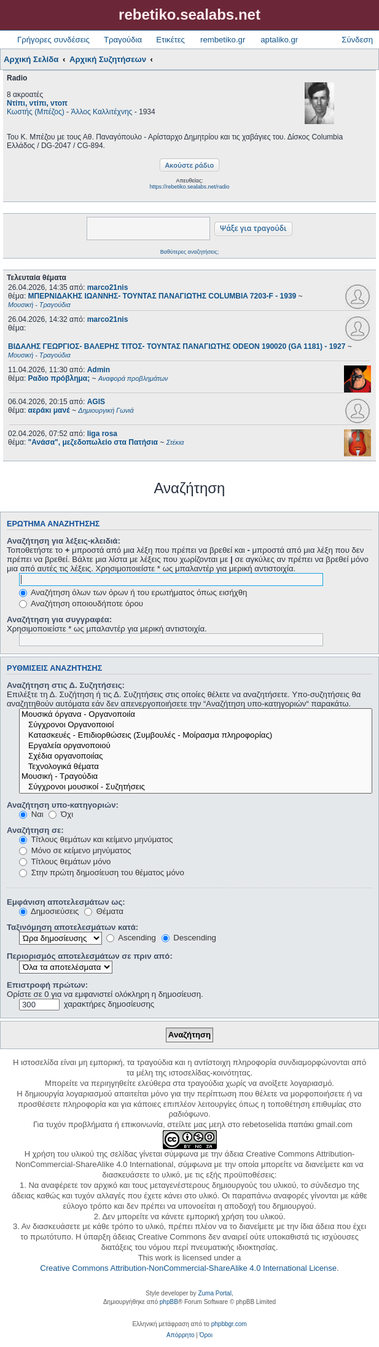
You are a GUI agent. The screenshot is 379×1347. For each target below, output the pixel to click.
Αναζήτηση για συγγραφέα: (59, 619)
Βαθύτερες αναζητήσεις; (189, 252)
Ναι (31, 814)
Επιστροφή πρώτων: (47, 985)
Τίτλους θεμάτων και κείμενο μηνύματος (96, 839)
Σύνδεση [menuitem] (357, 39)
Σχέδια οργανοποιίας (195, 756)
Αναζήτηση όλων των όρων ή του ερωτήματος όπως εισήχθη (133, 592)
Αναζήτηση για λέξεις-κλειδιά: (63, 540)
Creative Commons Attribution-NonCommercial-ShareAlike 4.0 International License (188, 1268)
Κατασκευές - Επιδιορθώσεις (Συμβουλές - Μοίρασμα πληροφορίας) (195, 735)
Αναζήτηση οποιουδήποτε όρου (81, 603)
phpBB (169, 1301)
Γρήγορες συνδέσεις (53, 39)
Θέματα (103, 911)
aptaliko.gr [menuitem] (279, 39)
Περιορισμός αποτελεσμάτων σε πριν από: (90, 956)
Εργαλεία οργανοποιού (195, 746)
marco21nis (107, 287)
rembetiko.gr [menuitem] (222, 39)
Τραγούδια (123, 39)
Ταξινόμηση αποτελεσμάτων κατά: (72, 927)
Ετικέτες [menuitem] (170, 39)
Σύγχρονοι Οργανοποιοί (195, 725)
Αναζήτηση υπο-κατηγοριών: (63, 805)
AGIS (96, 401)
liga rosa (102, 433)
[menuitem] (180, 1335)
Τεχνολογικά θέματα (195, 767)
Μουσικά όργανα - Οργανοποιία (195, 714)
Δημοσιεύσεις (49, 911)
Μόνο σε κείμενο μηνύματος (75, 850)
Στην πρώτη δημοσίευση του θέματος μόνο (101, 872)
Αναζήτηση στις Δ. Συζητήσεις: (66, 685)
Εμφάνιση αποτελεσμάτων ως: (66, 902)
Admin (98, 369)
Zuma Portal (214, 1293)
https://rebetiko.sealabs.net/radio (189, 187)
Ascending (131, 937)
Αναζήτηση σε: (35, 830)
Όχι (61, 814)
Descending (189, 937)
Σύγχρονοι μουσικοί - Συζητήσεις (195, 787)
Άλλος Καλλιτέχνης (101, 111)
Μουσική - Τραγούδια (195, 776)
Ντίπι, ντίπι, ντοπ (37, 103)
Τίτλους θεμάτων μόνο (65, 861)
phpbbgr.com (229, 1324)
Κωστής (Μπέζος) (35, 111)
